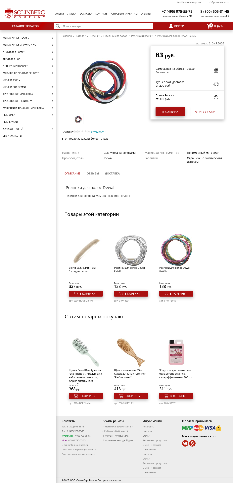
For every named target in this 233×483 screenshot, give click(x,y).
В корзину (170, 112)
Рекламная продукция (155, 440)
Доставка (86, 13)
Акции (59, 13)
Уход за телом (12, 79)
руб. (215, 26)
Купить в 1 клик (205, 111)
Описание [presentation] (72, 173)
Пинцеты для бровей (15, 66)
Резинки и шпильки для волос (108, 36)
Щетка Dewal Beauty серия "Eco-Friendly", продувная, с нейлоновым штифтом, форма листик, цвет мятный (85, 377)
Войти (179, 26)
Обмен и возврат (152, 444)
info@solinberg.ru (78, 444)
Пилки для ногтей (14, 52)
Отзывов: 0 (98, 132)
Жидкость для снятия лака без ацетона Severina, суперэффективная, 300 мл (175, 373)
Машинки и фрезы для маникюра (23, 107)
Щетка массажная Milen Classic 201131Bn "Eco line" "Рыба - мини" (130, 373)
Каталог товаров (25, 26)
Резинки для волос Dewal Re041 (129, 269)
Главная (67, 36)
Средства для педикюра (17, 100)
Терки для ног (11, 59)
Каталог (81, 36)
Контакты (101, 13)
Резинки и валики (142, 36)
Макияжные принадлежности (21, 73)
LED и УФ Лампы (12, 135)
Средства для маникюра (18, 93)
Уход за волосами (14, 86)
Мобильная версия (189, 2)
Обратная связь (219, 2)
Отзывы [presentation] (93, 173)
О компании (149, 449)
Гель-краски (10, 121)
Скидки (71, 13)
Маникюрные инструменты (19, 45)
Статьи (146, 435)
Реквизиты (148, 426)
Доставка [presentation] (112, 173)
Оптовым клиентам (124, 13)
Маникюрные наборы (16, 38)
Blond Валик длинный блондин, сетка (82, 269)
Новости (147, 431)
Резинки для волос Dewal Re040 (174, 269)
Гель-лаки (9, 114)
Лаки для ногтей (13, 128)
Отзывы (146, 13)
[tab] (72, 173)
